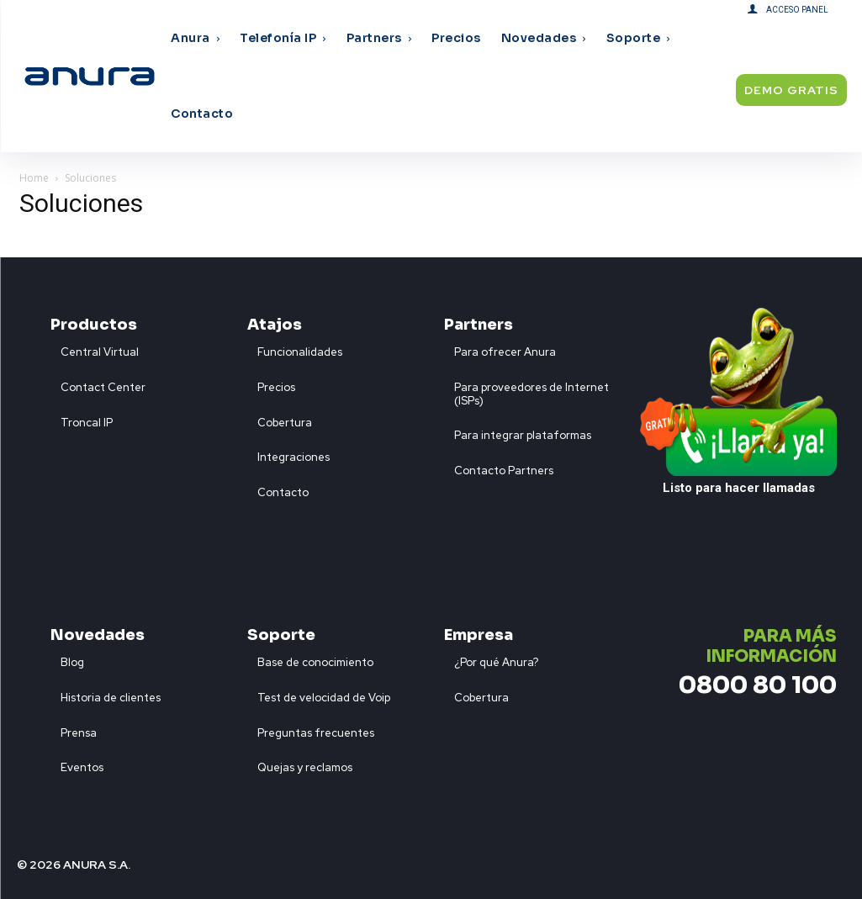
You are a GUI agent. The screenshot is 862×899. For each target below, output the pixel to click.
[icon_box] (94, 348)
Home (34, 178)
